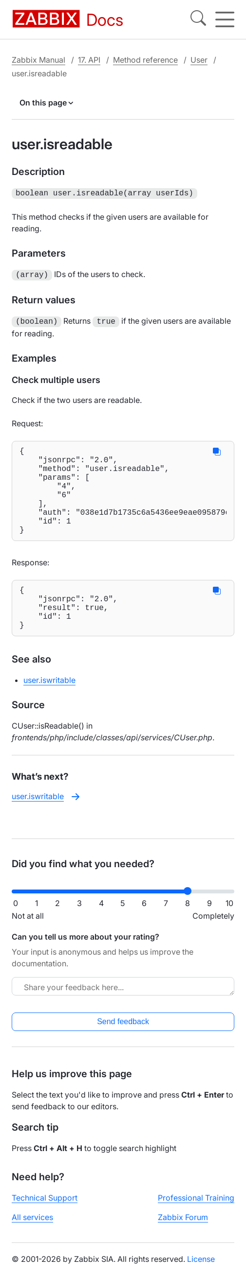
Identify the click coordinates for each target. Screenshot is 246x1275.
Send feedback (123, 1029)
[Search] (198, 19)
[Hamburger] (224, 19)
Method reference (145, 60)
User (199, 60)
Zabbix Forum (183, 1225)
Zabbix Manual (38, 60)
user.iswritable (49, 706)
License (201, 1267)
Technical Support (44, 1205)
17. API (89, 60)
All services (32, 1225)
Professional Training (196, 1205)
